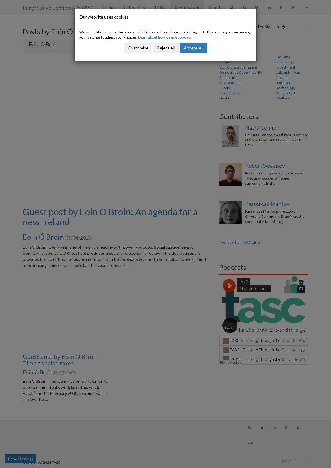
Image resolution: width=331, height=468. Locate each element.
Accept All (193, 47)
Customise (138, 47)
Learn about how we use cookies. (164, 37)
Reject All (166, 47)
